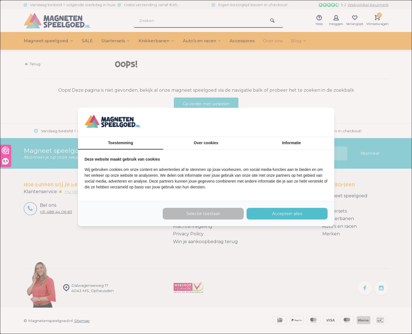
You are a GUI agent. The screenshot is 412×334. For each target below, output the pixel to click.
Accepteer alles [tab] (287, 213)
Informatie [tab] (291, 143)
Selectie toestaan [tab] (203, 213)
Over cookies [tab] (206, 143)
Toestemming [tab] (120, 143)
